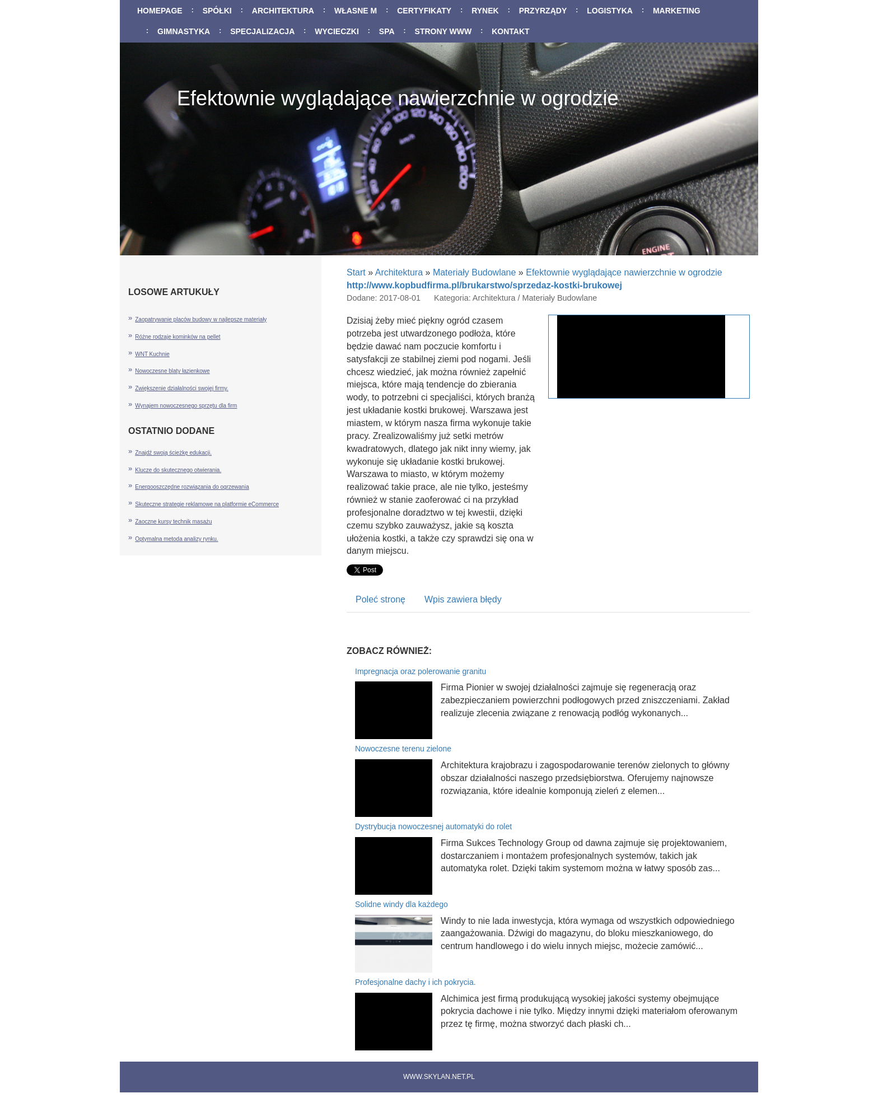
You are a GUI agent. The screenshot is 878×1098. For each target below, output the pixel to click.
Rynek (485, 10)
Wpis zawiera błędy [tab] (463, 599)
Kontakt (510, 31)
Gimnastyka (183, 31)
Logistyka (610, 10)
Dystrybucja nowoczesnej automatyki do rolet (433, 826)
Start (356, 272)
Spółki (217, 10)
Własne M (355, 10)
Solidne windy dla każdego (401, 904)
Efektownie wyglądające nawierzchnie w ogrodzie (624, 272)
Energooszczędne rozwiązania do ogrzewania (192, 487)
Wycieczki (337, 31)
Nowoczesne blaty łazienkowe (172, 371)
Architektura (283, 10)
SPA (387, 31)
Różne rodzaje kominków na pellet (177, 337)
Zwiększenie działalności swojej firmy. (181, 388)
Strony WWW (443, 31)
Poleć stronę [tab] (380, 599)
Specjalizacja (262, 31)
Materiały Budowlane (474, 272)
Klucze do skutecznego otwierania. (178, 470)
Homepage (160, 10)
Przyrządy (543, 10)
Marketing (676, 10)
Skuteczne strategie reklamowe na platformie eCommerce (207, 504)
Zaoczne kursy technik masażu (173, 521)
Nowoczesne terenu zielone (403, 748)
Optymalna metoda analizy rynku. (176, 539)
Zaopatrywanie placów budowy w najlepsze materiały (201, 319)
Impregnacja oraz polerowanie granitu (420, 671)
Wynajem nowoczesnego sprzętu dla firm (186, 406)
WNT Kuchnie (152, 354)
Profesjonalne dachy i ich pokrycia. (415, 982)
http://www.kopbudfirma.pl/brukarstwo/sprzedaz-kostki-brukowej (484, 285)
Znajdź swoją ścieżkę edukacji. (173, 453)
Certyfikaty (424, 10)
